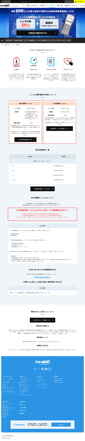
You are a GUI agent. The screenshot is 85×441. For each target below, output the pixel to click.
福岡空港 (4, 416)
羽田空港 (4, 411)
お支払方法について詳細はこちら (42, 320)
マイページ (69, 1)
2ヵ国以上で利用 (41, 380)
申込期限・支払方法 (23, 378)
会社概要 (4, 386)
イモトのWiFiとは (6, 376)
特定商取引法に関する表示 (8, 387)
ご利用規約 (21, 393)
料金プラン (7, 44)
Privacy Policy (8, 391)
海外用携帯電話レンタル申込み (42, 188)
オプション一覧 (55, 40)
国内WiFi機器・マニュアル (25, 386)
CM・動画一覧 (5, 382)
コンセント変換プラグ (24, 387)
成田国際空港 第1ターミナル (8, 407)
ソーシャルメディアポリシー (8, 393)
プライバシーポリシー (7, 389)
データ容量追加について (24, 391)
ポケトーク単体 (43, 384)
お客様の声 (22, 401)
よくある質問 (22, 407)
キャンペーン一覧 (65, 40)
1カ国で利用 (8, 40)
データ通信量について (24, 380)
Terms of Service (26, 395)
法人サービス (22, 404)
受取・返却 (5, 401)
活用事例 (56, 376)
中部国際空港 (5, 413)
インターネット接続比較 (7, 378)
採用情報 (21, 413)
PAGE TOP (6, 1)
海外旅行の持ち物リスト (59, 382)
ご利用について (23, 376)
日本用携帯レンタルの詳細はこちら (59, 128)
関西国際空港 (5, 415)
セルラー (39, 382)
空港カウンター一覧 (6, 404)
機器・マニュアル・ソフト (25, 384)
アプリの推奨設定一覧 (24, 389)
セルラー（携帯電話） (29, 40)
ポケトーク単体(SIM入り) (43, 40)
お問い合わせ (22, 410)
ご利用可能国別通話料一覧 (25, 139)
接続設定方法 (22, 382)
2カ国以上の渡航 (17, 40)
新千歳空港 (4, 406)
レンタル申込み (80, 1)
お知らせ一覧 (5, 384)
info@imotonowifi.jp (42, 277)
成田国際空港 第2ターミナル (8, 409)
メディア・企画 (5, 380)
